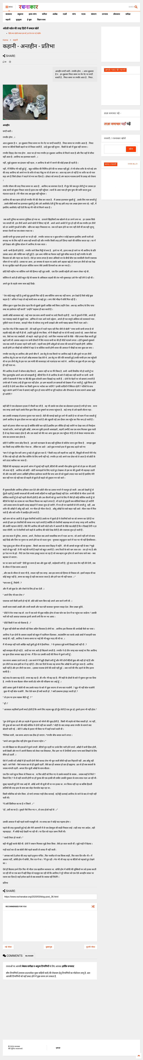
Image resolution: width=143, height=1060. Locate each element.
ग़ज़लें (65, 14)
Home (5, 40)
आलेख (55, 14)
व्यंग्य (74, 14)
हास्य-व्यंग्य (32, 14)
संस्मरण (93, 14)
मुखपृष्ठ (58, 1048)
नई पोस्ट (8, 947)
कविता (44, 14)
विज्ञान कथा (41, 20)
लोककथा (116, 14)
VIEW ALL (132, 164)
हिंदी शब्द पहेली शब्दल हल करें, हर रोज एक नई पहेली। (24, 33)
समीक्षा (128, 14)
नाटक (83, 14)
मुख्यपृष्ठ (49, 947)
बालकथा (9, 14)
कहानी (8, 20)
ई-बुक (29, 20)
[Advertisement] (120, 44)
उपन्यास (105, 14)
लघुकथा (20, 14)
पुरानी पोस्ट (90, 947)
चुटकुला (19, 20)
